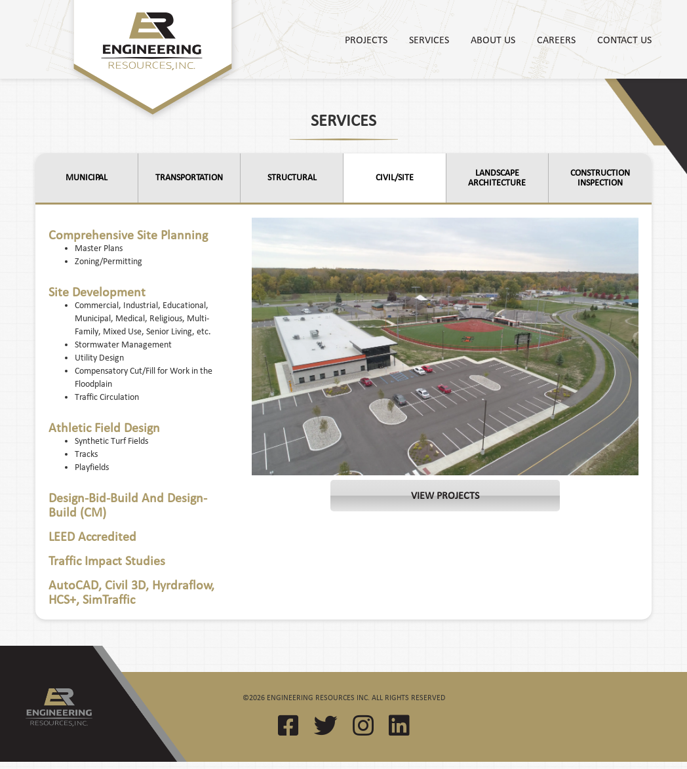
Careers (556, 39)
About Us (493, 39)
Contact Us (624, 39)
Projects (366, 39)
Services (429, 39)
